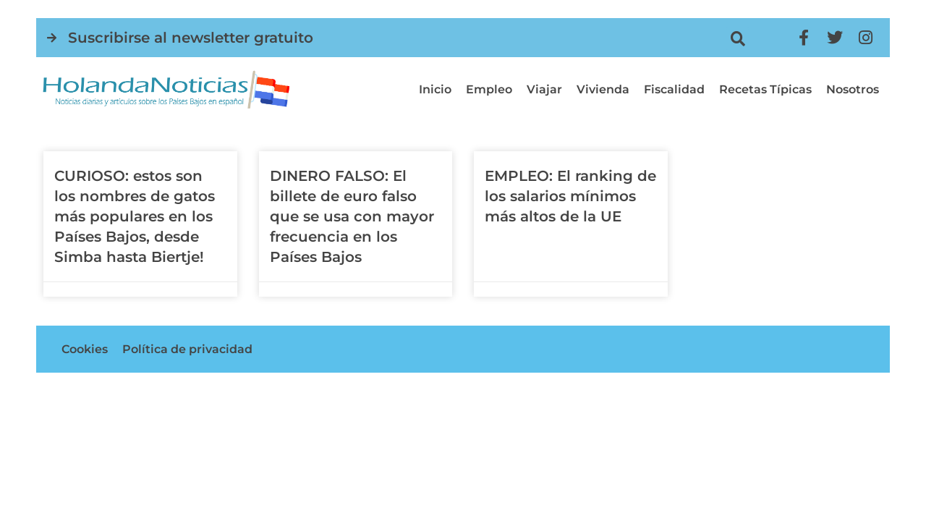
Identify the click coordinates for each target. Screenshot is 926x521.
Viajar (544, 89)
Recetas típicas (765, 89)
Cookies (84, 349)
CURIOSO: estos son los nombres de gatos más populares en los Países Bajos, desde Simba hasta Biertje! (134, 216)
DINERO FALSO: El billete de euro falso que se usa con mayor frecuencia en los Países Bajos (352, 216)
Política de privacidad (187, 349)
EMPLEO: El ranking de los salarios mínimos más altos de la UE (570, 196)
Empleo (489, 89)
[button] (737, 38)
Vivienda (603, 89)
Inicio (435, 89)
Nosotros (852, 89)
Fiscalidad (674, 89)
